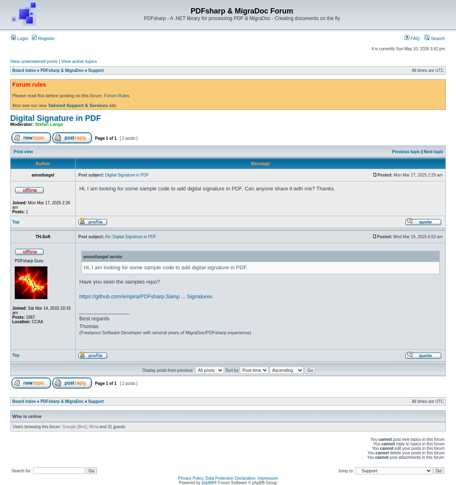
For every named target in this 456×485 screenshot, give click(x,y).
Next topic (433, 152)
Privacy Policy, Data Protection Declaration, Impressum (228, 478)
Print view (23, 152)
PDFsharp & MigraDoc (62, 70)
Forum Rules (117, 95)
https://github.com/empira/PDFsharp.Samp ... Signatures (145, 296)
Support (96, 70)
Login (19, 38)
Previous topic (406, 152)
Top (16, 222)
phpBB (207, 483)
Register (43, 38)
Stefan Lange (49, 124)
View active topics (79, 61)
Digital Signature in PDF (55, 118)
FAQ (412, 38)
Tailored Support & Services (78, 105)
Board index (24, 70)
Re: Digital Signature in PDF (130, 237)
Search (435, 38)
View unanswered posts (34, 61)
